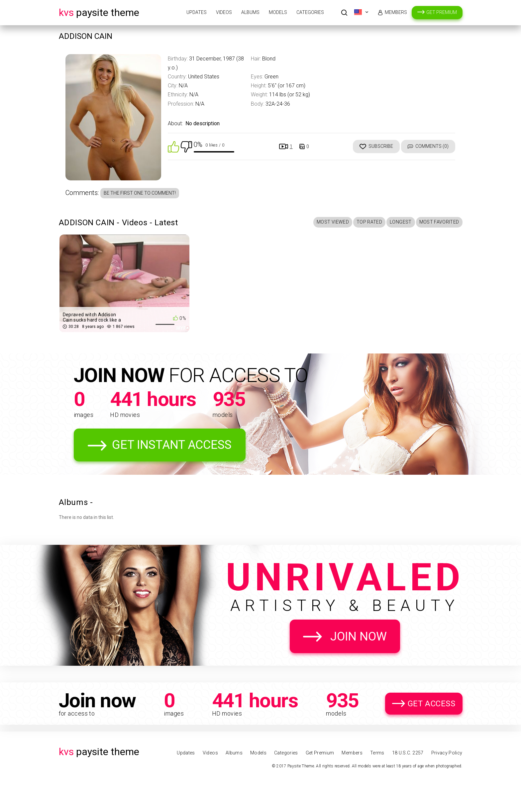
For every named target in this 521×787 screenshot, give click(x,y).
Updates (196, 12)
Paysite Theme (99, 12)
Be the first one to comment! (140, 193)
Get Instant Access (172, 445)
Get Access (432, 703)
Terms (377, 752)
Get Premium (441, 12)
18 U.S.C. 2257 (408, 752)
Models (278, 12)
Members (396, 12)
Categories (310, 12)
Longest (400, 222)
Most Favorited (439, 222)
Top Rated (369, 222)
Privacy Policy (447, 752)
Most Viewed (333, 222)
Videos (224, 12)
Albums (250, 12)
